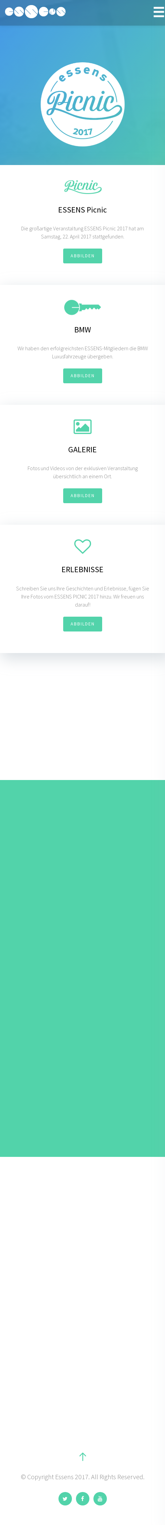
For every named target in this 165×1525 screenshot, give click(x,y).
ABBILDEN (83, 256)
